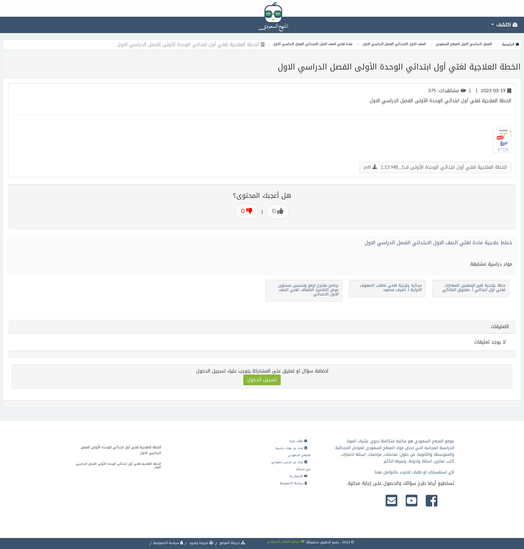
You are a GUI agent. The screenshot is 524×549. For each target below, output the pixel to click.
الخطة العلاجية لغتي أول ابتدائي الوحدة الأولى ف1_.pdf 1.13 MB (435, 167)
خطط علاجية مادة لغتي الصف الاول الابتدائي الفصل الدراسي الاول (438, 242)
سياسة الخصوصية (293, 483)
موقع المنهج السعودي (286, 541)
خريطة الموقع (232, 543)
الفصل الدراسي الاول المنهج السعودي (464, 44)
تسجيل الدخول (262, 379)
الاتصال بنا (298, 476)
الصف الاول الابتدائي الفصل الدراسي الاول (394, 44)
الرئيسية (510, 44)
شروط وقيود (201, 543)
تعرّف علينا (298, 441)
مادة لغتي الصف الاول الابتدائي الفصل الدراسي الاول (313, 44)
